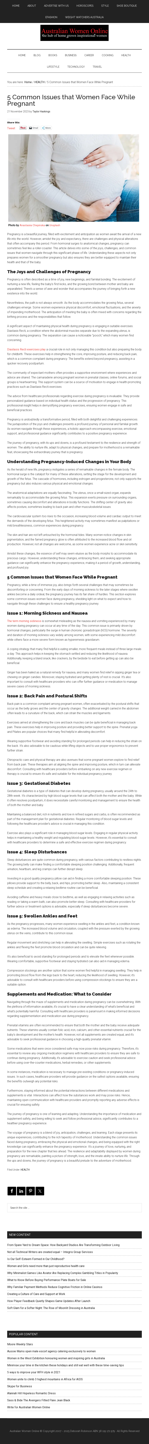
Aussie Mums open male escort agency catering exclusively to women (51, 1351)
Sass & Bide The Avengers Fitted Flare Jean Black (38, 1400)
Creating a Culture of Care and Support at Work (36, 1294)
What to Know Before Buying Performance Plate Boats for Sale (46, 1280)
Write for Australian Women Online (28, 1407)
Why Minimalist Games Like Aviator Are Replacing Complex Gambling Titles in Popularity (62, 1273)
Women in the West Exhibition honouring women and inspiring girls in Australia (56, 1358)
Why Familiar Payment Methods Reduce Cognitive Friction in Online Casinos (54, 1287)
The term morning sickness (24, 621)
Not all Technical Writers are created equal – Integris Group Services (50, 1252)
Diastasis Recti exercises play (26, 349)
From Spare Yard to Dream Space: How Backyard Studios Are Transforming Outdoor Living (63, 1245)
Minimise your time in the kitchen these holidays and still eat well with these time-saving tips (65, 1365)
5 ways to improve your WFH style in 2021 (33, 1372)
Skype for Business (19, 1386)
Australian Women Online (74, 33)
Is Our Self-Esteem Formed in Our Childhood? (35, 1259)
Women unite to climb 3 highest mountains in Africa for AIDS (45, 1379)
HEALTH (25, 1169)
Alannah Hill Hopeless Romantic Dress (31, 1393)
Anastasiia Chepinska (32, 225)
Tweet (11, 128)
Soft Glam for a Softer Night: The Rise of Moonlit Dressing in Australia (51, 1308)
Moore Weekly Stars (20, 1344)
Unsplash (54, 225)
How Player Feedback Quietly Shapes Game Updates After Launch (48, 1301)
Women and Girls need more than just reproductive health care (46, 1266)
